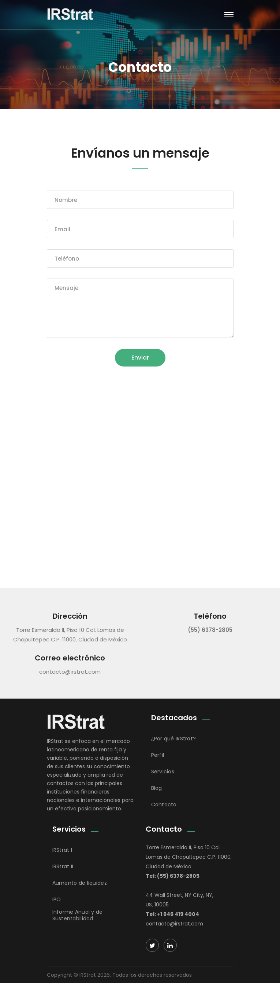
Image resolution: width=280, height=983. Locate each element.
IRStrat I (62, 850)
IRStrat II (63, 866)
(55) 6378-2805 (210, 630)
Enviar (140, 357)
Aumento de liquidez (79, 883)
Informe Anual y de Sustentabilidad (77, 915)
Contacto (164, 804)
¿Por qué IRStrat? (173, 738)
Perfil (157, 755)
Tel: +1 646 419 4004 (172, 914)
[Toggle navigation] (229, 14)
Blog (156, 788)
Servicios (163, 771)
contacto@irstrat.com (70, 671)
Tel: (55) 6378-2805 (172, 876)
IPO (56, 899)
